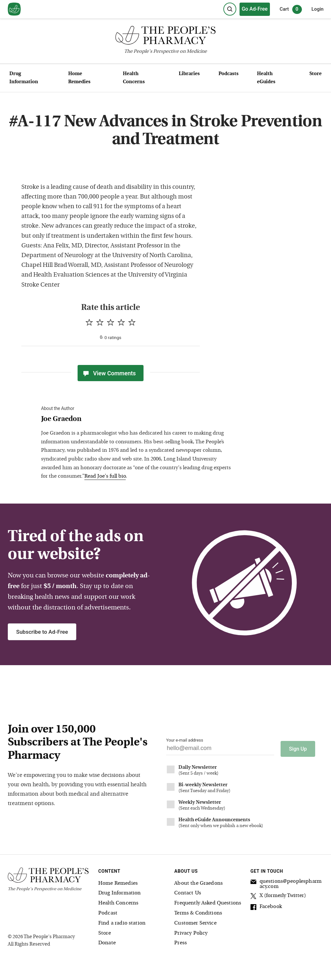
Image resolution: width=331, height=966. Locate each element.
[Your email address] (220, 749)
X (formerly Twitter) (278, 894)
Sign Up (298, 747)
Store (315, 74)
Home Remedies (79, 78)
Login (318, 9)
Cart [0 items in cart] (291, 9)
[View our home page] (14, 9)
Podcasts (229, 74)
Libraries (189, 74)
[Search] (229, 9)
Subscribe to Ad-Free (42, 632)
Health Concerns (134, 78)
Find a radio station (121, 921)
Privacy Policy (191, 931)
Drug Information (23, 78)
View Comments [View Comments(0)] (109, 373)
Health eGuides (266, 78)
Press (180, 941)
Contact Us (187, 891)
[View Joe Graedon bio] (138, 420)
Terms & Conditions (198, 911)
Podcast (107, 911)
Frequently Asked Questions (207, 901)
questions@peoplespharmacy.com (286, 882)
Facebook (266, 905)
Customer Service (195, 921)
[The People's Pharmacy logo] (165, 37)
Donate (107, 941)
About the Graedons (198, 881)
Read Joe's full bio (105, 476)
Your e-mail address (184, 740)
